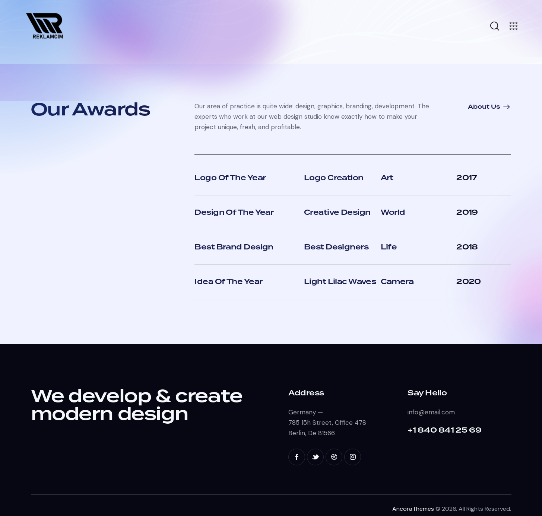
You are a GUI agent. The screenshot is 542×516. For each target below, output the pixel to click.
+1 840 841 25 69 (444, 430)
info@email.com (431, 412)
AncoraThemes (413, 509)
